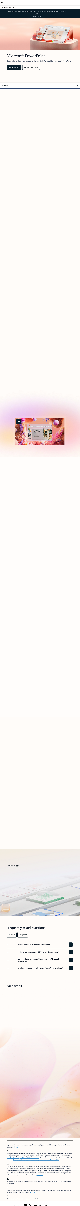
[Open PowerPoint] (14, 67)
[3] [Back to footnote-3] (8, 1178)
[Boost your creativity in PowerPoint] (31, 67)
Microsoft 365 (7, 7)
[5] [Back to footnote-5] (8, 1196)
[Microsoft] (40, 1)
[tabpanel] (39, 431)
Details (16, 1147)
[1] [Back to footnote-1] (7, 1150)
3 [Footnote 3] (44, 60)
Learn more (40, 1175)
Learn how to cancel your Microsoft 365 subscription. (23, 1158)
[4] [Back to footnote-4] (8, 1187)
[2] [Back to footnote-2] (8, 1163)
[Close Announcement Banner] (70, 11)
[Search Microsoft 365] (2, 2)
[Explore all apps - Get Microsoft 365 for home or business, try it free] (13, 865)
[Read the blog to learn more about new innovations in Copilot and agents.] (37, 16)
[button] (40, 85)
